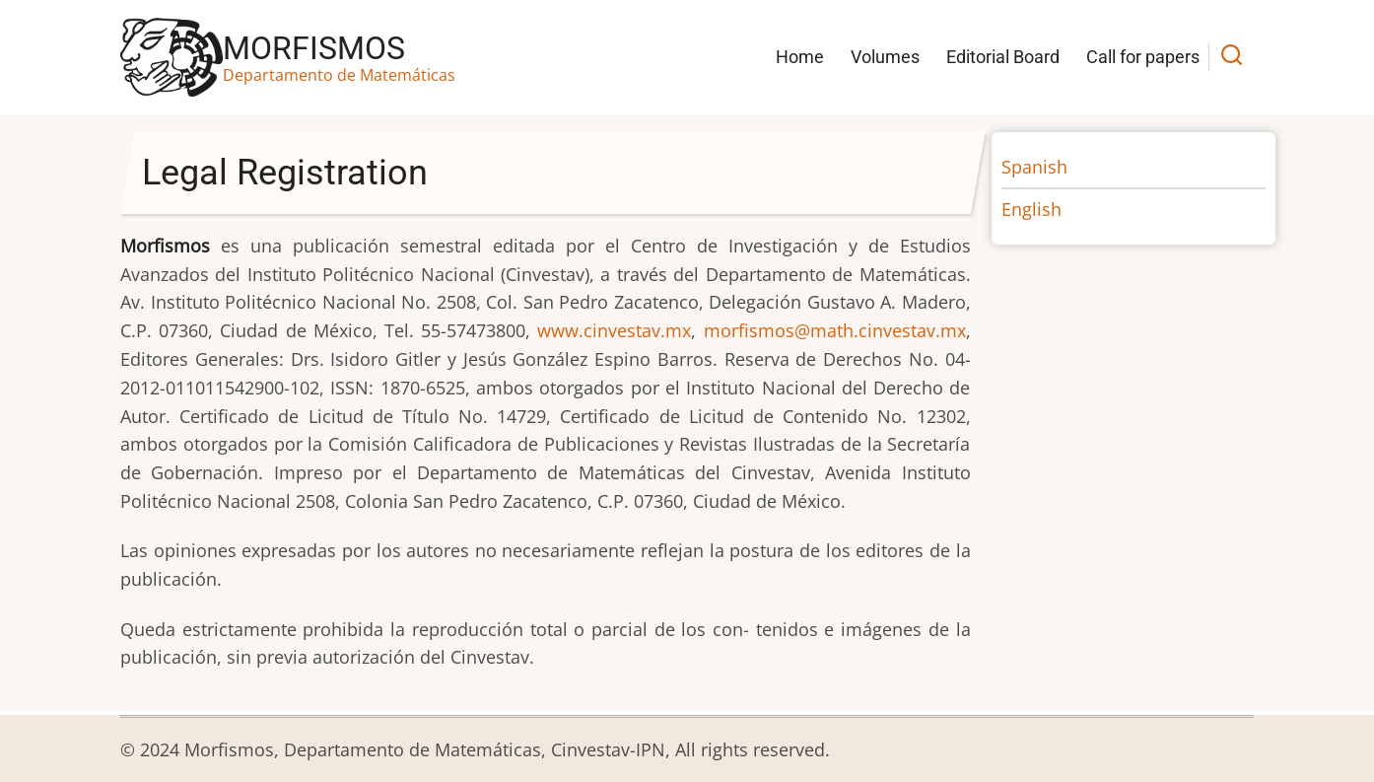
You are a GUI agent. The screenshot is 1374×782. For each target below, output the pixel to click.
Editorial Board (1003, 56)
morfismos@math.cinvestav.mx (835, 330)
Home (800, 56)
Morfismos (314, 48)
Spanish (1034, 166)
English (1031, 209)
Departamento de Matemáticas (339, 75)
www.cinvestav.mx (614, 330)
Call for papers (1143, 56)
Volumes (885, 56)
